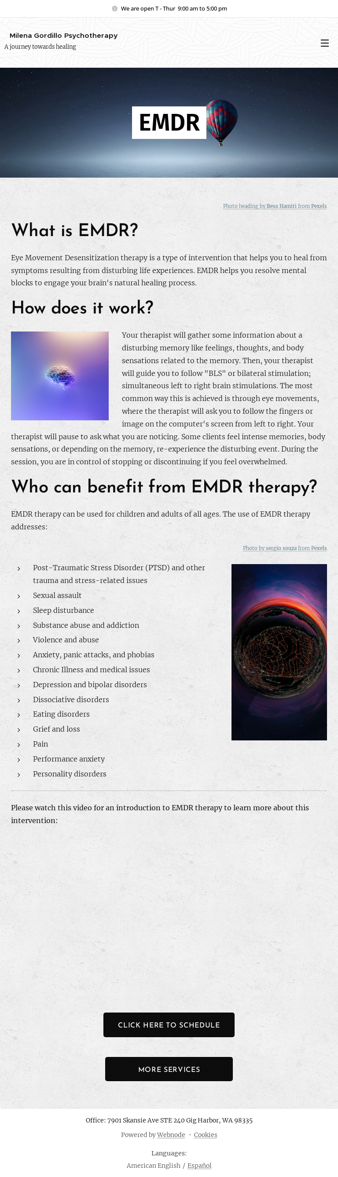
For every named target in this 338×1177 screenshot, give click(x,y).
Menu (325, 43)
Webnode (171, 1135)
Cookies (205, 1135)
